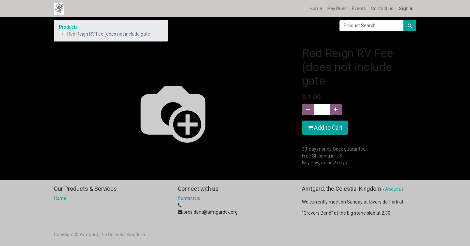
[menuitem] (316, 9)
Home (60, 198)
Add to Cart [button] (324, 127)
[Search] (409, 25)
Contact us (189, 198)
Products (68, 27)
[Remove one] (308, 109)
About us (394, 189)
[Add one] (336, 109)
